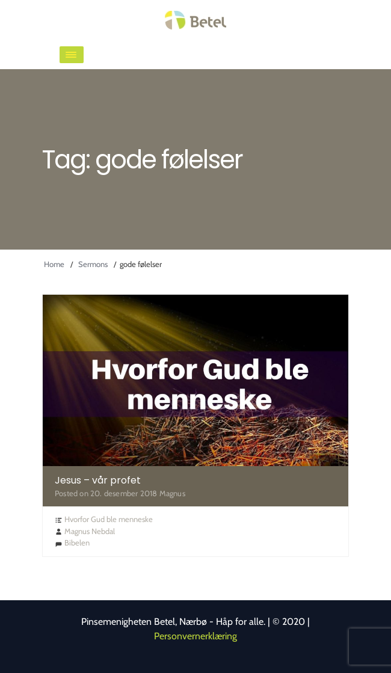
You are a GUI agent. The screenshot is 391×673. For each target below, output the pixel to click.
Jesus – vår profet (98, 480)
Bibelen (77, 542)
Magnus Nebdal (89, 531)
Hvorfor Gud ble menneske (108, 519)
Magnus (172, 493)
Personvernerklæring (195, 636)
